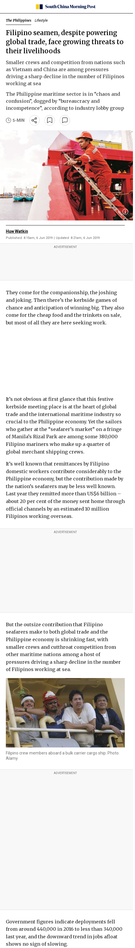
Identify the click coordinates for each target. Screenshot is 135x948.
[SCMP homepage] (65, 7)
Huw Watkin (17, 231)
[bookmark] (49, 120)
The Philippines (18, 20)
